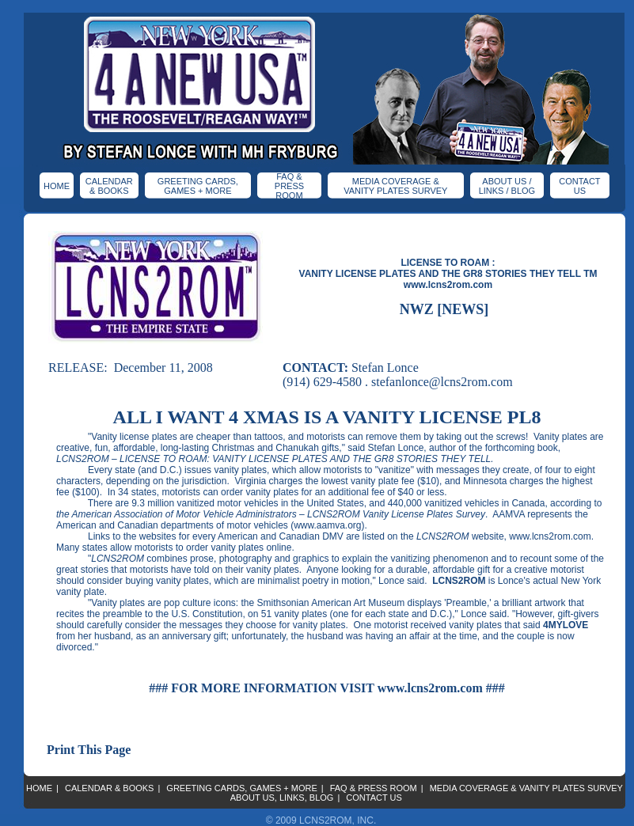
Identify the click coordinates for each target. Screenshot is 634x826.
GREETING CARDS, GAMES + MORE (198, 185)
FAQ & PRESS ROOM (289, 186)
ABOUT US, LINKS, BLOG (282, 797)
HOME (57, 186)
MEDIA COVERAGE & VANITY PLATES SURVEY (395, 185)
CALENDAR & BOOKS (109, 185)
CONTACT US (579, 185)
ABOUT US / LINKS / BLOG (507, 185)
